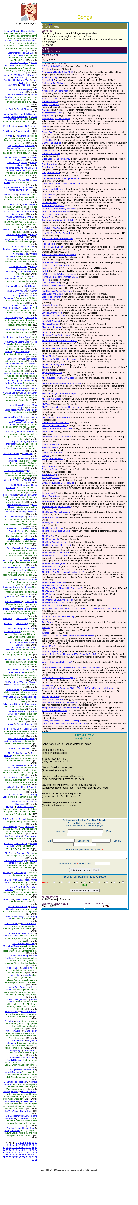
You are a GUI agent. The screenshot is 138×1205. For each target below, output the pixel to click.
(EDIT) (47, 24)
